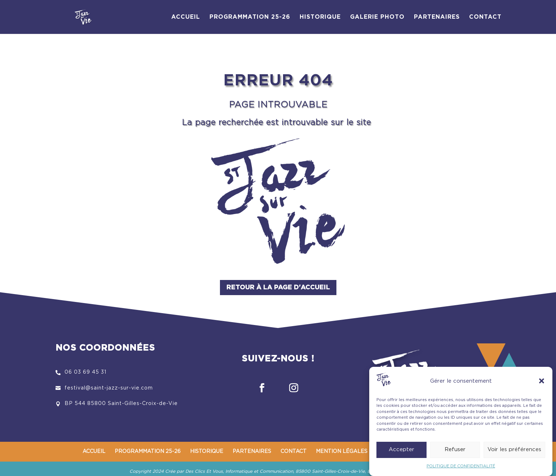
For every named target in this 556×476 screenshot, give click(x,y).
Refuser (455, 452)
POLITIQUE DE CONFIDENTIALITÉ (461, 469)
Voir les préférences (514, 452)
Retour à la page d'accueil (278, 287)
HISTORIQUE (320, 17)
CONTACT (485, 17)
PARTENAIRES (437, 17)
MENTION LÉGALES (341, 451)
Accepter (401, 452)
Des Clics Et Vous (204, 471)
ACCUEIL (185, 17)
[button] (541, 384)
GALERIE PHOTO (377, 17)
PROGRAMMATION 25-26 (249, 17)
